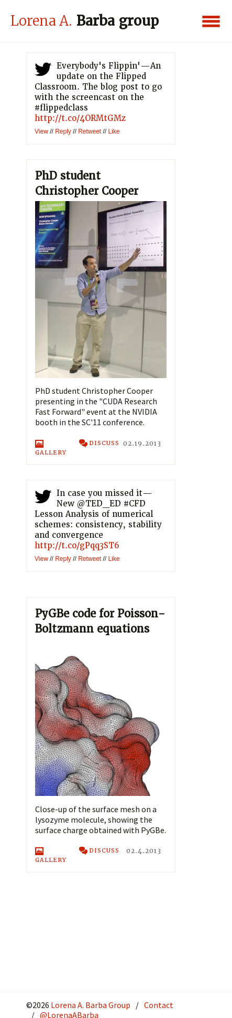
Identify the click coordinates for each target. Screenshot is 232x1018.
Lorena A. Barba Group (89, 1005)
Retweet (89, 131)
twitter (43, 71)
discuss (99, 444)
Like (114, 131)
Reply (63, 131)
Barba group (84, 21)
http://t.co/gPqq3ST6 (77, 545)
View (41, 131)
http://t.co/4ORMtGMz (80, 118)
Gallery (51, 448)
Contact (158, 1005)
